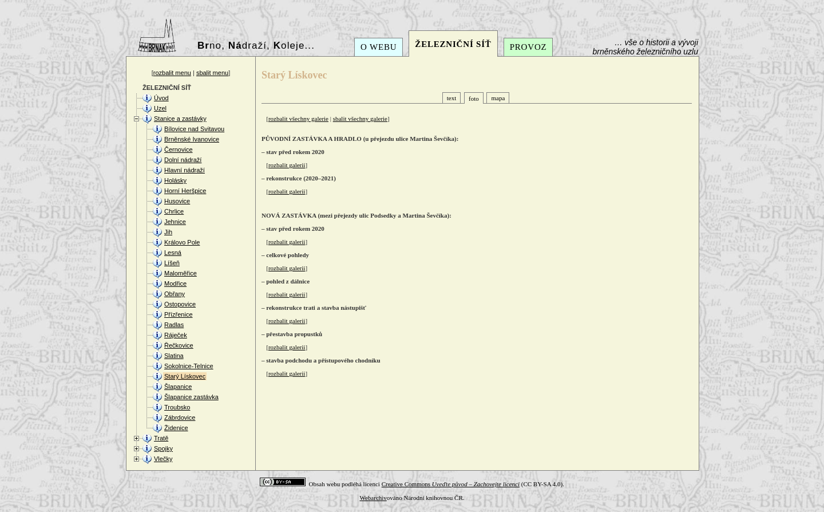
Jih (168, 232)
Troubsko (177, 407)
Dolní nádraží (182, 159)
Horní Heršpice (185, 190)
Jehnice (175, 221)
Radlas (174, 324)
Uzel (160, 108)
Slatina (174, 355)
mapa (498, 97)
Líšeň (172, 262)
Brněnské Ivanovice (191, 139)
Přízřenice (178, 314)
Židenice (176, 427)
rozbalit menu (172, 72)
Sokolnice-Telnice (188, 366)
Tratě (161, 438)
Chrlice (174, 211)
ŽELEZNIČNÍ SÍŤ (453, 44)
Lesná (172, 252)
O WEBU (378, 47)
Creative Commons (451, 484)
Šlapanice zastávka (191, 396)
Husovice (177, 201)
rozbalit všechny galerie (298, 118)
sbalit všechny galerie (360, 118)
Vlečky (163, 458)
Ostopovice (180, 304)
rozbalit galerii (286, 165)
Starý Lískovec (184, 376)
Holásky (175, 180)
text (452, 97)
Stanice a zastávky (180, 118)
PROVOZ (528, 47)
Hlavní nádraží (184, 170)
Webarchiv (372, 497)
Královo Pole (182, 242)
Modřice (175, 283)
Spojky (163, 448)
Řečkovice (178, 345)
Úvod (161, 97)
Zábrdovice (179, 417)
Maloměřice (180, 273)
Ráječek (175, 335)
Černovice (178, 149)
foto (474, 98)
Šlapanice (178, 386)
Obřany (174, 293)
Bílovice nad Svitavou (194, 128)
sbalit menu (212, 72)
